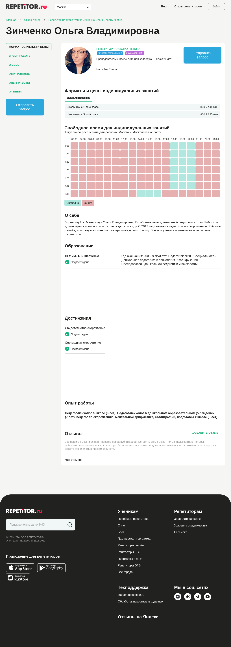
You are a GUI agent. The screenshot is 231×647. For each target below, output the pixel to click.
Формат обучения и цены (29, 46)
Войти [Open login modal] (216, 6)
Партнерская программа (134, 538)
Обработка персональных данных (140, 601)
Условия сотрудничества (190, 525)
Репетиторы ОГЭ (129, 565)
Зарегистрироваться (187, 518)
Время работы (20, 55)
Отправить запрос (25, 107)
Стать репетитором (188, 6)
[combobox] (70, 7)
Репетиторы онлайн (131, 545)
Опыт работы (19, 82)
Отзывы (15, 91)
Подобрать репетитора (133, 518)
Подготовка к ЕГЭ (129, 558)
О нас (122, 525)
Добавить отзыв (205, 432)
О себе (14, 64)
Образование (19, 73)
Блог (164, 6)
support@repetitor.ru (131, 594)
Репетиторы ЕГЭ (129, 552)
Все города (125, 572)
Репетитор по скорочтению (118, 48)
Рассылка (180, 532)
